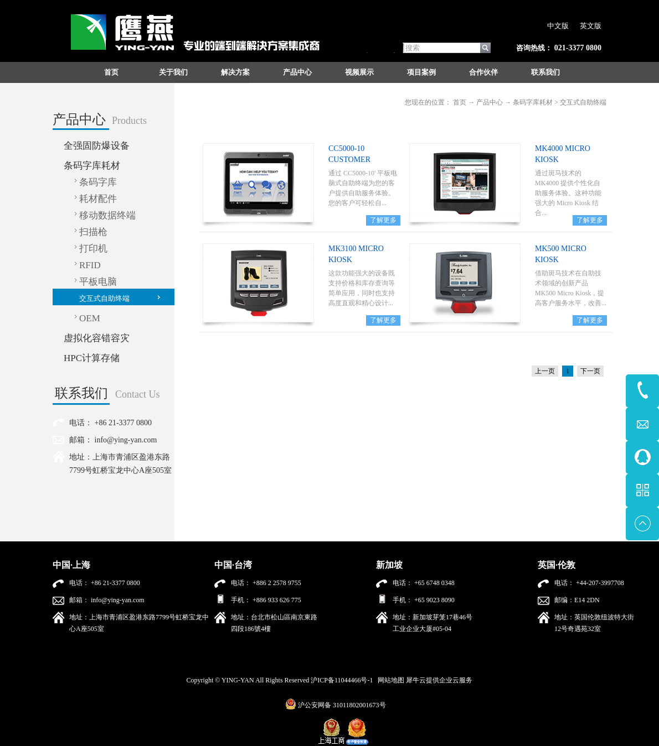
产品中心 (489, 102)
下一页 (590, 371)
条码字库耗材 (533, 102)
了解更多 (383, 220)
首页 (111, 72)
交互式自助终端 (583, 102)
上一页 (545, 371)
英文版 (590, 26)
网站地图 (389, 680)
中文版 (558, 26)
